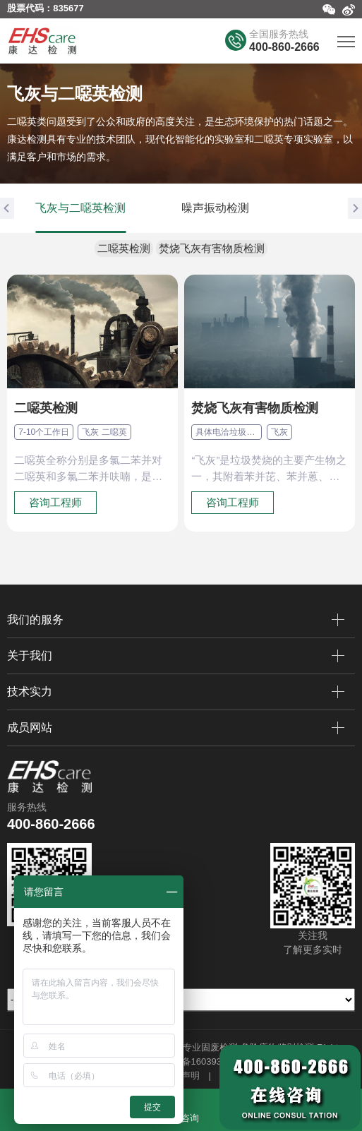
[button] (7, 208)
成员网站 (175, 728)
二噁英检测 (123, 248)
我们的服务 (175, 620)
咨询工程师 (55, 502)
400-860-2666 (284, 47)
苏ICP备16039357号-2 (203, 1061)
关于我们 (175, 656)
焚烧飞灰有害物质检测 (212, 248)
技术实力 (175, 692)
